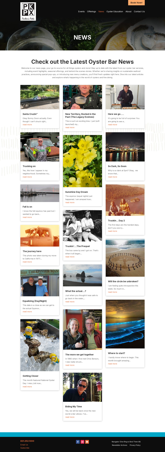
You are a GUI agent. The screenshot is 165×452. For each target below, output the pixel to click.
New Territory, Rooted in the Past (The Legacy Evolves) (80, 115)
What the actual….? (75, 291)
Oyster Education (115, 11)
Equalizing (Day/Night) (35, 301)
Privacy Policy (135, 445)
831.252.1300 (27, 441)
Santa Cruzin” (30, 114)
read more (27, 124)
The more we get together (79, 354)
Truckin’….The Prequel (77, 246)
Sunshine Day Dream (76, 192)
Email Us (24, 445)
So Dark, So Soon (117, 166)
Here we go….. (116, 114)
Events (81, 11)
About (128, 11)
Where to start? (116, 353)
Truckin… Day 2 (116, 220)
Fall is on (27, 206)
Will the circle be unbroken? (123, 281)
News (101, 11)
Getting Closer (30, 376)
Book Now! (136, 2)
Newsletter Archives (119, 445)
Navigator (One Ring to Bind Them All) (126, 442)
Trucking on (29, 166)
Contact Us (139, 11)
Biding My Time (73, 406)
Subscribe (24, 448)
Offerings (91, 11)
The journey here (32, 251)
